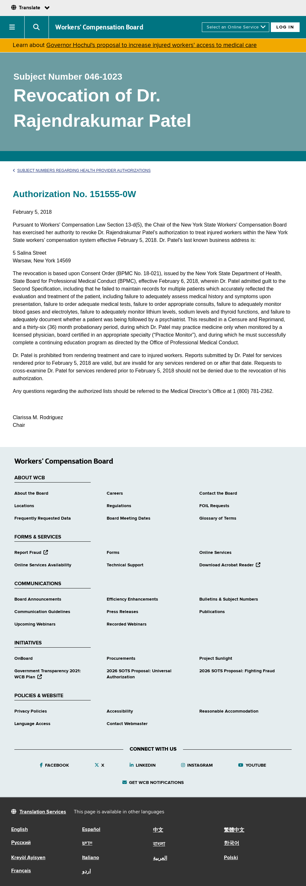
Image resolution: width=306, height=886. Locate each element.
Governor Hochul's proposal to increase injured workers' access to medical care (151, 45)
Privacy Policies (30, 711)
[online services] (235, 27)
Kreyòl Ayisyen (28, 857)
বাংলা (159, 844)
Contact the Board (218, 493)
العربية (160, 858)
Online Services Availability (42, 565)
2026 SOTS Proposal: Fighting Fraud (237, 671)
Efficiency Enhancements (132, 599)
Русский (21, 842)
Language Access (32, 724)
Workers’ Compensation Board (99, 27)
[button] (12, 27)
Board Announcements (37, 599)
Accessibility (120, 711)
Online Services (215, 552)
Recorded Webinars (127, 624)
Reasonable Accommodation (228, 711)
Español (91, 829)
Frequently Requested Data (42, 518)
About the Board (31, 493)
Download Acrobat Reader (229, 565)
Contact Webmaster (127, 724)
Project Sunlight (215, 658)
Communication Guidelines (42, 612)
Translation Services (42, 812)
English (19, 829)
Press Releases (122, 612)
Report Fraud (31, 552)
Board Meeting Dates (128, 518)
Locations (24, 506)
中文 (158, 830)
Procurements (121, 658)
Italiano (90, 857)
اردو (86, 871)
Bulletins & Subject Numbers (228, 599)
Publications (212, 612)
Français (21, 871)
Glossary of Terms (217, 518)
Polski (231, 857)
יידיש (87, 843)
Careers (115, 493)
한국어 (231, 843)
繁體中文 (234, 830)
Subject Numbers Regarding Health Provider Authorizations (81, 170)
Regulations (119, 506)
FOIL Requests (214, 506)
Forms (113, 552)
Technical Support (125, 565)
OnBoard (23, 658)
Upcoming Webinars (35, 624)
